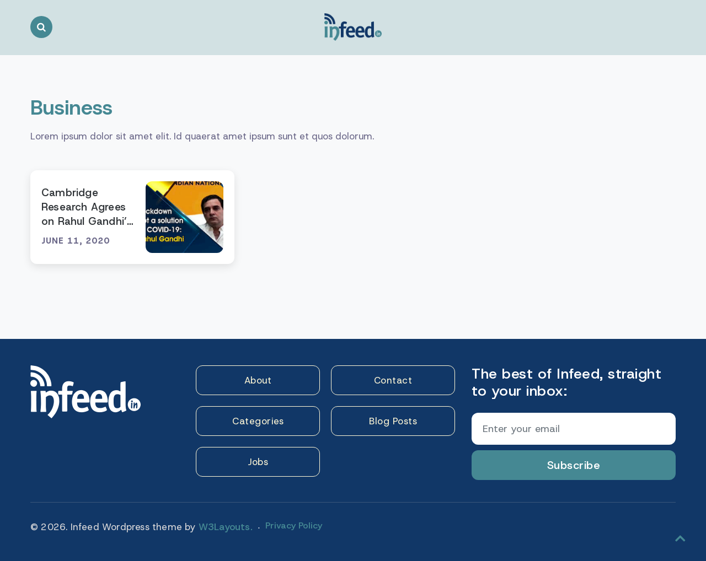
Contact (393, 380)
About (258, 380)
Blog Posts (393, 421)
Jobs (258, 462)
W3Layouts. (226, 527)
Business (71, 107)
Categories (258, 421)
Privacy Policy (293, 525)
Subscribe (574, 465)
